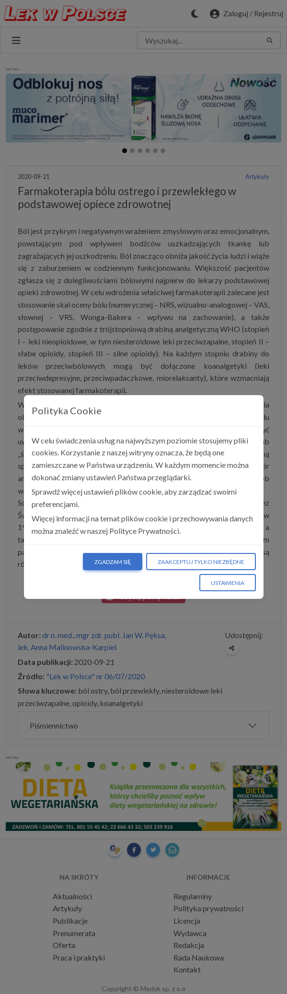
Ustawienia (227, 582)
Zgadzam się (112, 561)
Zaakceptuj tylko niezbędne (201, 561)
